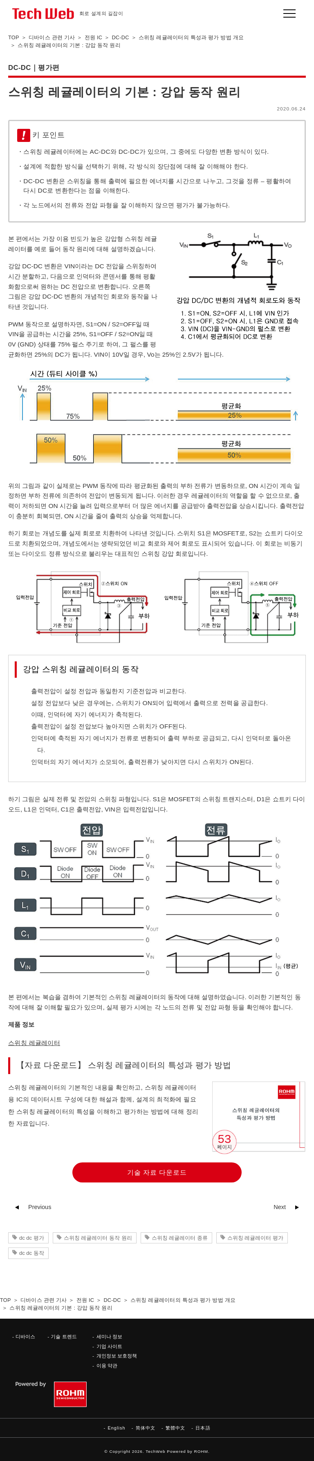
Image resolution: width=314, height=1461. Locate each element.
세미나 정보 (109, 1336)
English (116, 1427)
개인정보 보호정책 (116, 1355)
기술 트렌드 (63, 1336)
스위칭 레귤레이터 (34, 1042)
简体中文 (145, 1427)
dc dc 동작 (31, 1253)
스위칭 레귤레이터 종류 (180, 1238)
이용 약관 (106, 1365)
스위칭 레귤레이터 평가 (255, 1238)
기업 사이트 (109, 1346)
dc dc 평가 (31, 1238)
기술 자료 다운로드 (157, 1172)
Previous (39, 1207)
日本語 (202, 1427)
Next (280, 1207)
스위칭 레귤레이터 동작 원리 (98, 1238)
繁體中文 (175, 1427)
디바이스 (25, 1336)
